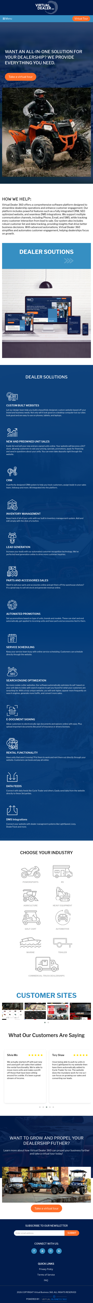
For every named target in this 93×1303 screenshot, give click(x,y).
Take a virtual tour (20, 76)
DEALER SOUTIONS (46, 255)
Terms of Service (46, 1274)
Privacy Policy (46, 1269)
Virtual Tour (81, 18)
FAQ (46, 1280)
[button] (45, 1022)
